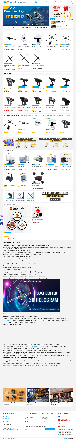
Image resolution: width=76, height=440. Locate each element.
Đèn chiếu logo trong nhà (50, 73)
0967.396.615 (12, 426)
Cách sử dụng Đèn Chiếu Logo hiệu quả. (37, 402)
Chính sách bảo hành (44, 415)
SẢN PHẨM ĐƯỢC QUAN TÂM (11, 115)
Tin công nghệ (27, 423)
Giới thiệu (26, 415)
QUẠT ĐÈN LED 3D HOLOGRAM (12, 31)
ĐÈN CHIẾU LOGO (8, 73)
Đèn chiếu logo (24, 115)
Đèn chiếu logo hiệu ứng (60, 73)
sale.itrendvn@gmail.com (13, 429)
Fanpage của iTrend (66, 416)
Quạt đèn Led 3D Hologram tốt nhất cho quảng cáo (60, 403)
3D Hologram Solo (53, 30)
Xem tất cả (71, 19)
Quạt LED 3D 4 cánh (7, 320)
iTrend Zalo (63, 423)
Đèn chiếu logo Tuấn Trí (9, 402)
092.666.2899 (18, 426)
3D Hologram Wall (61, 30)
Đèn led (29, 115)
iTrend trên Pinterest (64, 426)
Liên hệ (26, 418)
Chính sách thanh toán (44, 418)
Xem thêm (69, 30)
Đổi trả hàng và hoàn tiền (44, 421)
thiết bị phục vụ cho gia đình (39, 346)
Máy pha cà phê (41, 115)
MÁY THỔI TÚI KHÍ (8, 151)
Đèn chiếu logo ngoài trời (39, 73)
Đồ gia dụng (34, 115)
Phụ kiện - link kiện (48, 115)
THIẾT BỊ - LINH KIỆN (9, 204)
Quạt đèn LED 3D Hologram (58, 115)
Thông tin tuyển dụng (29, 417)
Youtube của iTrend (65, 420)
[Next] (72, 123)
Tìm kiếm (36, 2)
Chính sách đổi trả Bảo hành (45, 419)
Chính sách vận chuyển (44, 417)
